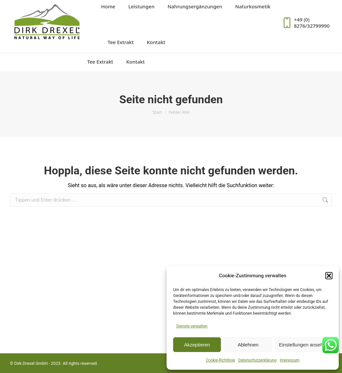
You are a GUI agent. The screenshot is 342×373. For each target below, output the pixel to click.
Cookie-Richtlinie (220, 360)
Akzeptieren (197, 344)
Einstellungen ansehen (304, 344)
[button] (329, 275)
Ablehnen (248, 344)
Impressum (289, 360)
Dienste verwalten (191, 326)
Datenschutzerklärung (257, 360)
